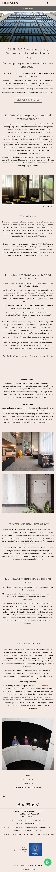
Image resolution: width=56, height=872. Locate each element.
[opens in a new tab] (20, 849)
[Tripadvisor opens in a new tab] (23, 804)
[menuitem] (28, 775)
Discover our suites (28, 100)
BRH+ (39, 652)
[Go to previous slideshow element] (44, 207)
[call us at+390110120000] (48, 3)
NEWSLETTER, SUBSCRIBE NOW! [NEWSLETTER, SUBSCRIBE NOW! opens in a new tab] (30, 788)
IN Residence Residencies (40, 686)
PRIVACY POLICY (28, 779)
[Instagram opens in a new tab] (28, 804)
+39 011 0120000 (38, 821)
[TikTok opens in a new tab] (32, 804)
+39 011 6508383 (24, 821)
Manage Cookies (28, 869)
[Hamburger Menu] (53, 3)
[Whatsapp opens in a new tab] (37, 804)
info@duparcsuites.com (30, 823)
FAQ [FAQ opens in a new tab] (30, 775)
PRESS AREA (28, 784)
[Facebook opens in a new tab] (18, 804)
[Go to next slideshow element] (51, 207)
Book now (28, 8)
